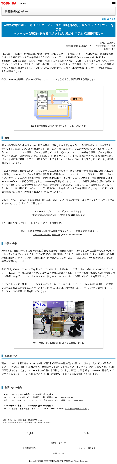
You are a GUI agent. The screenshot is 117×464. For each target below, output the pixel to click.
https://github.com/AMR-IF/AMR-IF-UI (51, 215)
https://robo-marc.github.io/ (46, 234)
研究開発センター (16, 11)
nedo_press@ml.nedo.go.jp (77, 409)
